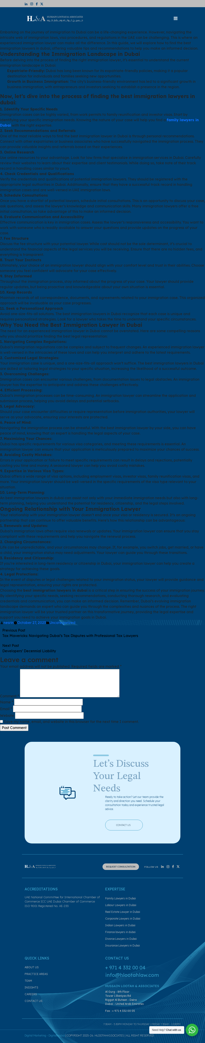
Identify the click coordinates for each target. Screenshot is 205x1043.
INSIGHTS (31, 987)
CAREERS (31, 994)
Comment (9, 696)
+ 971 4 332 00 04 (125, 967)
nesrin (9, 622)
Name (6, 702)
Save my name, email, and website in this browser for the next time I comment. (71, 721)
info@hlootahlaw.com (132, 975)
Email (6, 709)
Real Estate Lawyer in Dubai (122, 911)
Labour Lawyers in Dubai (120, 905)
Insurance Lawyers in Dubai (122, 945)
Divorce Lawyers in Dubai (121, 938)
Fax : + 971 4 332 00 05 (120, 1010)
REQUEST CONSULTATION (120, 866)
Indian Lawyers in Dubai (120, 925)
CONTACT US (127, 824)
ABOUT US (32, 967)
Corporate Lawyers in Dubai (122, 918)
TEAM (28, 980)
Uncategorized (62, 622)
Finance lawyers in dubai (120, 932)
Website (7, 715)
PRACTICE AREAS (36, 974)
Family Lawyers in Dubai (120, 898)
